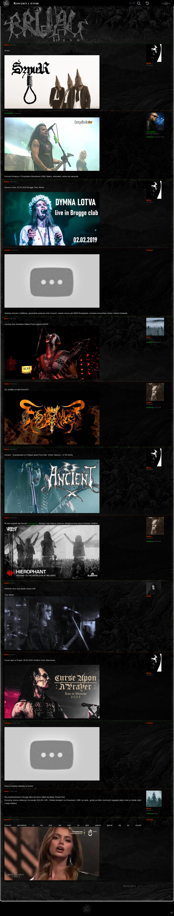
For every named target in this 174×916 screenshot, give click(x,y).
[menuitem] (169, 896)
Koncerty (129, 886)
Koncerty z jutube (26, 3)
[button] (130, 3)
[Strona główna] (6, 3)
